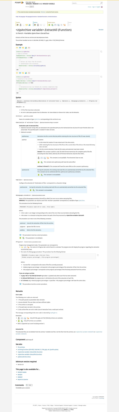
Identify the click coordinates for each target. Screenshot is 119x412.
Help (17, 16)
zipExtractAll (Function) (24, 358)
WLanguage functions (31, 16)
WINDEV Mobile (22, 374)
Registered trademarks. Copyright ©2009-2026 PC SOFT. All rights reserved (59, 408)
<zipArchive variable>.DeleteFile (85, 333)
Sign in (94, 7)
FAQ (48, 405)
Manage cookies (82, 405)
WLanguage (22, 16)
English (98, 7)
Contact (75, 405)
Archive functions (52, 16)
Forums (44, 405)
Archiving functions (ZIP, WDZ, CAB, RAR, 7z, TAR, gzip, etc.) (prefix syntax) (38, 351)
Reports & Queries (23, 381)
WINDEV (20, 376)
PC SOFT (35, 405)
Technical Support (59, 405)
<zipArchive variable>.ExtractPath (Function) (30, 353)
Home (89, 7)
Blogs (52, 405)
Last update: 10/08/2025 (98, 398)
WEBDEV (20, 378)
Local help (101, 400)
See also (101, 29)
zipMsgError (53, 314)
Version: (28, 6)
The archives (21, 349)
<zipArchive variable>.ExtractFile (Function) (30, 356)
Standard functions (42, 16)
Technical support (68, 405)
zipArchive (37, 121)
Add (28, 386)
